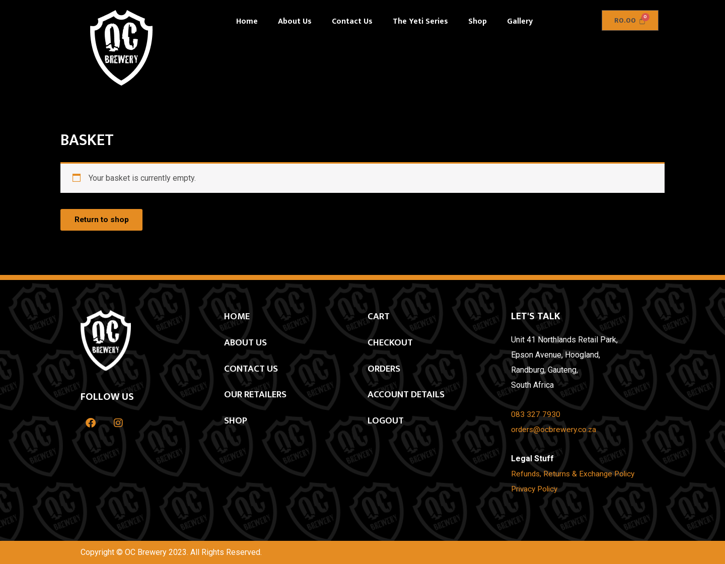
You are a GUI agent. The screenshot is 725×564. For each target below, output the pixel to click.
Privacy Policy (536, 489)
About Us (295, 21)
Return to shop (104, 220)
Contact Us (352, 21)
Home (247, 21)
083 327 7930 (535, 414)
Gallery (520, 21)
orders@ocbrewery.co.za (554, 430)
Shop (477, 21)
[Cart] (630, 20)
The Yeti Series (420, 21)
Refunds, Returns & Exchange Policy (574, 474)
